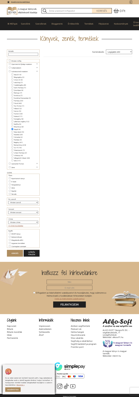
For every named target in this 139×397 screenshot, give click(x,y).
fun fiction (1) (17, 104)
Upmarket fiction (16, 162)
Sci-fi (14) (16, 146)
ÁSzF (41, 333)
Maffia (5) (16, 122)
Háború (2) (16, 106)
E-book (12, 180)
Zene (12, 165)
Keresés (102, 10)
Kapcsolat (11, 324)
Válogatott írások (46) (20, 156)
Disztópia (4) (17, 88)
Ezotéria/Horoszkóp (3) (21, 96)
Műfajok (11, 22)
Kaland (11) (16, 114)
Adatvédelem (45, 327)
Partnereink (12, 336)
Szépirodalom (15, 66)
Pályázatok (96, 22)
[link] (8, 2)
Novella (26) (17, 133)
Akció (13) (16, 73)
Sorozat (11, 207)
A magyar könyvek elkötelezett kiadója (22, 11)
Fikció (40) (16, 101)
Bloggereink (52, 22)
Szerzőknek (37, 22)
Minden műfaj (15, 59)
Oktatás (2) (17, 135)
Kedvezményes (15, 235)
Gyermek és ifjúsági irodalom (20, 62)
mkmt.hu (116, 354)
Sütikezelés (44, 330)
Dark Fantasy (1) (18, 86)
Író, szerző (12, 197)
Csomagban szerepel (17, 244)
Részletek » (20, 385)
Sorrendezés (98, 50)
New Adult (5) (17, 130)
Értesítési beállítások (128, 23)
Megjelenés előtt (16, 238)
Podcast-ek (76, 327)
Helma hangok (77, 330)
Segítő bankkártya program (83, 342)
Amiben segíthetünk (80, 324)
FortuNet (72, 394)
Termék (13, 192)
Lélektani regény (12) (20, 119)
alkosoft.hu (117, 335)
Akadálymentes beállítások (20, 2)
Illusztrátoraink (78, 333)
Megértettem (13, 389)
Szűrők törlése (31, 251)
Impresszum (44, 324)
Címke (10, 217)
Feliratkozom (69, 302)
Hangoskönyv (15, 183)
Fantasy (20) (17, 99)
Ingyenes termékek (17, 241)
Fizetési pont (77, 345)
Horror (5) (16, 109)
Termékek (82, 22)
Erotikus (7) (16, 93)
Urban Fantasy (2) (19, 151)
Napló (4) (16, 127)
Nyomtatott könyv (17, 176)
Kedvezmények (112, 22)
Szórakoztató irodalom (18, 69)
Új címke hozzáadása (15, 224)
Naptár (12, 189)
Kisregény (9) (17, 117)
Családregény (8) (18, 83)
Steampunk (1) (18, 148)
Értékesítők (68, 22)
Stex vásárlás (77, 336)
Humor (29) (16, 112)
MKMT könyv (15, 232)
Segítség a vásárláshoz (81, 339)
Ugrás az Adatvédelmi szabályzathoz (70, 297)
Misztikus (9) (17, 125)
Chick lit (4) (17, 78)
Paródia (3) (16, 138)
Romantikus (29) (18, 143)
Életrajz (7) (16, 91)
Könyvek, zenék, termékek (69, 36)
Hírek (9, 333)
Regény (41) (17, 140)
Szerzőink (23, 22)
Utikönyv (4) (17, 153)
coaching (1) (17, 80)
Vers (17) (16, 159)
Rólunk (10, 327)
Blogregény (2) (17, 75)
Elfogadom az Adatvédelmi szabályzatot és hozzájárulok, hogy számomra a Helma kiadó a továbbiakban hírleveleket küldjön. (69, 293)
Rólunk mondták (14, 330)
